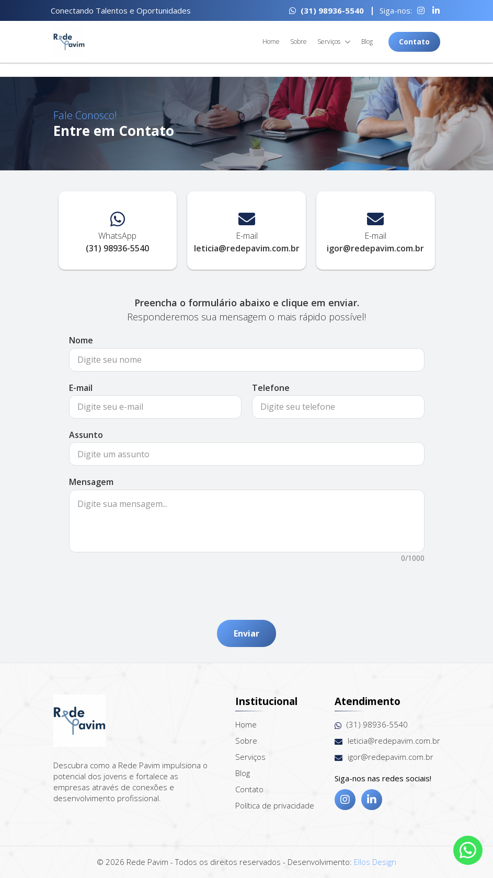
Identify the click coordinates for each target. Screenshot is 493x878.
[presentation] (246, 585)
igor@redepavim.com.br (384, 757)
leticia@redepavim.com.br (387, 740)
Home (271, 42)
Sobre (298, 42)
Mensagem (91, 482)
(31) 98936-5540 (326, 10)
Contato (414, 42)
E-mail (81, 388)
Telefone (271, 388)
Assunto (86, 435)
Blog (367, 42)
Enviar (246, 633)
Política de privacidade (274, 805)
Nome (81, 340)
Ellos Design (375, 862)
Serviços (334, 42)
